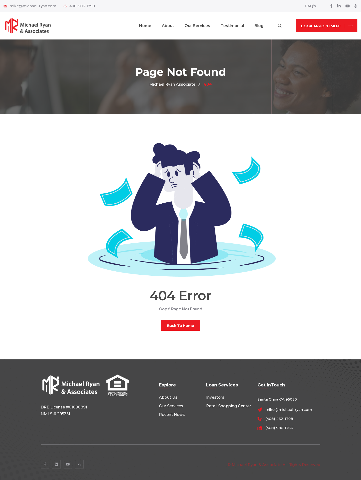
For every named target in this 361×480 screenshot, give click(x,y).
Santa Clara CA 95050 (277, 399)
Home (145, 25)
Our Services (197, 25)
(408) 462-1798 (279, 419)
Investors (215, 397)
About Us (168, 397)
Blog (258, 25)
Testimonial (232, 25)
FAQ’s (310, 6)
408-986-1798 (82, 6)
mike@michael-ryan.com (33, 6)
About (168, 25)
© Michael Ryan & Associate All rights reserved (274, 466)
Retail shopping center (228, 406)
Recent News (172, 414)
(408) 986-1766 (279, 428)
